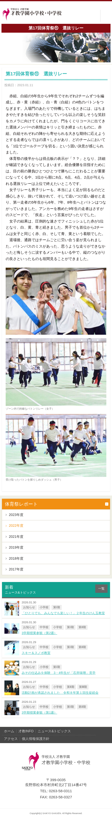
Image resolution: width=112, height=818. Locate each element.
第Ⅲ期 (83, 686)
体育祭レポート (21, 504)
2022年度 (16, 525)
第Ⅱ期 (82, 627)
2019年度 (16, 547)
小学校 (44, 607)
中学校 (44, 627)
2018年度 (16, 558)
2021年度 (16, 537)
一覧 (101, 588)
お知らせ (29, 607)
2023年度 (16, 515)
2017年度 (16, 569)
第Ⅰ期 (56, 607)
